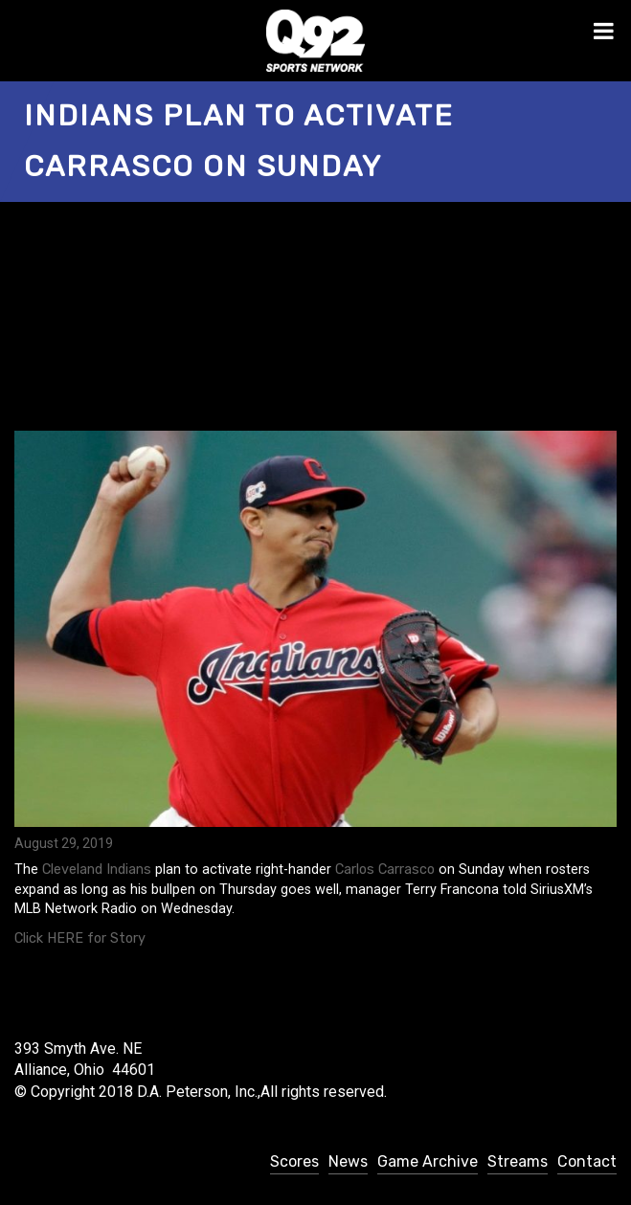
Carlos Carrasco (385, 869)
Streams (517, 1161)
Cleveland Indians (96, 869)
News (348, 1161)
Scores (294, 1161)
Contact (587, 1161)
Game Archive (427, 1161)
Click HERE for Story (80, 938)
